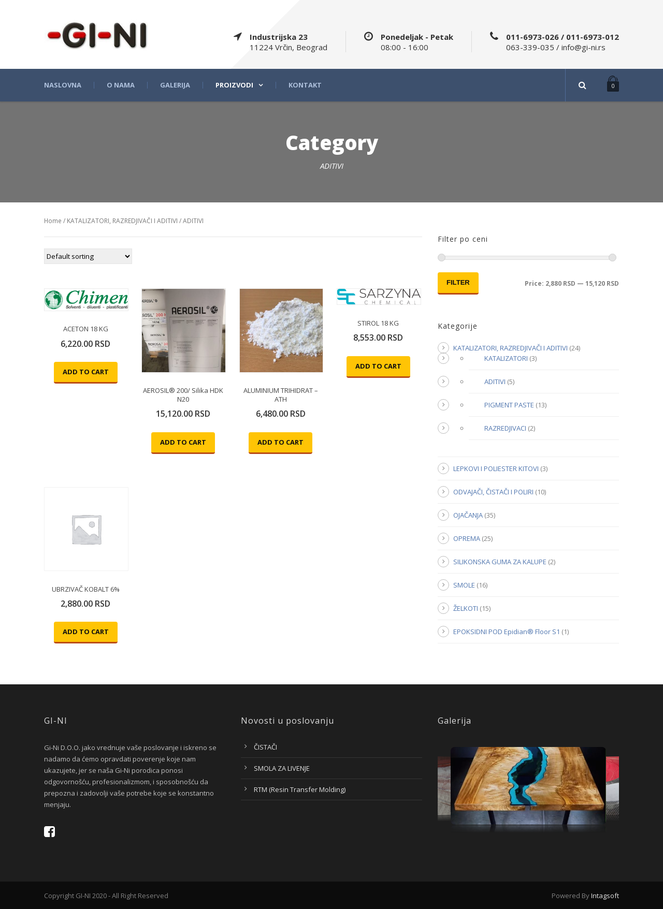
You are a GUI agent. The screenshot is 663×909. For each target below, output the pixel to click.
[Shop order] (88, 256)
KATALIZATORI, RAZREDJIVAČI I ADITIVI (122, 220)
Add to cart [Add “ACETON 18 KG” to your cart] (86, 371)
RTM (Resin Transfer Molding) (299, 789)
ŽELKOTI (465, 608)
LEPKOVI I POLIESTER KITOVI (496, 468)
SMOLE (464, 585)
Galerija (175, 85)
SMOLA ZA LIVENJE (282, 768)
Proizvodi (234, 85)
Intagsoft (605, 895)
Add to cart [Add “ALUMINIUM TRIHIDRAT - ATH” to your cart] (280, 442)
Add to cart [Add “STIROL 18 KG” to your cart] (378, 366)
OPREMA (466, 538)
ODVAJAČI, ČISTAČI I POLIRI (493, 491)
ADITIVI (495, 381)
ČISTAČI (265, 747)
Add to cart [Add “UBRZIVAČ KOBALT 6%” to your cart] (86, 631)
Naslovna (62, 85)
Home (53, 220)
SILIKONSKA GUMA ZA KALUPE (499, 561)
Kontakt (305, 85)
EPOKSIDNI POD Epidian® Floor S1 (506, 631)
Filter (458, 282)
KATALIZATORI (506, 358)
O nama (121, 85)
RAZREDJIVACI (505, 428)
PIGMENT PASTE (509, 404)
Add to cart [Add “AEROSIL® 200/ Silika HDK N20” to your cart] (183, 442)
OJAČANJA (468, 515)
